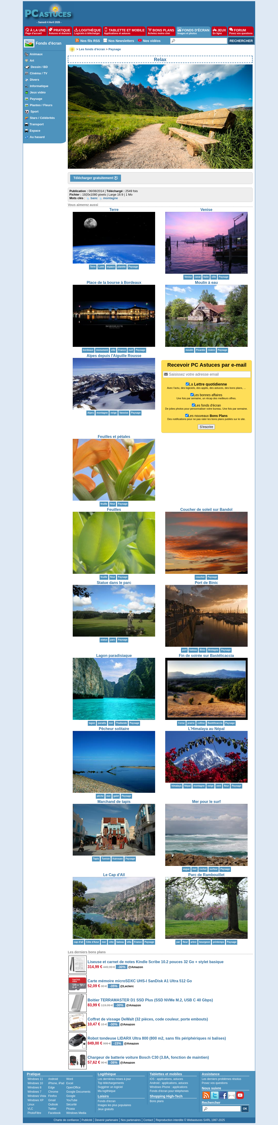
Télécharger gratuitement (95, 178)
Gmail (52, 1100)
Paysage (36, 99)
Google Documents (78, 1091)
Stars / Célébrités (42, 118)
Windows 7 (34, 1091)
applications (164, 1079)
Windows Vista (37, 1096)
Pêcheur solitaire (114, 729)
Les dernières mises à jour (114, 1079)
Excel (69, 1083)
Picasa (70, 1108)
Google (70, 1096)
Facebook (54, 1113)
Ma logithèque (106, 1091)
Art (32, 60)
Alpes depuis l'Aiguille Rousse (114, 356)
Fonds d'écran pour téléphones (169, 1091)
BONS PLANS (161, 31)
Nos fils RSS (90, 41)
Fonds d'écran (48, 43)
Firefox (52, 1096)
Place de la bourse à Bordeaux (114, 283)
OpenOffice (73, 1087)
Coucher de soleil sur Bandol (206, 510)
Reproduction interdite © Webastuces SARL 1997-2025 (190, 1120)
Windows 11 (35, 1079)
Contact (148, 1120)
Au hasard (37, 137)
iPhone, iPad (56, 1083)
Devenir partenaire (106, 1120)
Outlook (53, 1104)
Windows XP (36, 1100)
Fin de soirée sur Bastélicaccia (206, 656)
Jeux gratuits (106, 1109)
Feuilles (114, 510)
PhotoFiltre (34, 1113)
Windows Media (76, 1113)
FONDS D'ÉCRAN (193, 31)
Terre (114, 210)
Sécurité (71, 1104)
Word (69, 1079)
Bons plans (157, 1101)
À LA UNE (35, 31)
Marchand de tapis (113, 802)
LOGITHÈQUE (87, 31)
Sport (35, 111)
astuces (178, 1079)
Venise (206, 210)
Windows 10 (35, 1083)
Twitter (52, 1108)
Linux (31, 1104)
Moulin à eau (206, 283)
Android (53, 1079)
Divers (34, 79)
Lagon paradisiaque (114, 656)
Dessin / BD (39, 67)
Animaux (36, 54)
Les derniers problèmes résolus (221, 1079)
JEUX (219, 31)
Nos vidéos (152, 41)
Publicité (86, 1120)
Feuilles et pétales (114, 437)
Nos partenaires (131, 1120)
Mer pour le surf (206, 802)
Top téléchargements (111, 1083)
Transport (37, 124)
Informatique (39, 86)
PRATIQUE (60, 31)
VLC (30, 1108)
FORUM (241, 31)
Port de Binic (206, 583)
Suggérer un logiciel (110, 1087)
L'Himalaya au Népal (206, 729)
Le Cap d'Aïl (114, 875)
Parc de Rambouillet (206, 875)
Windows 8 (34, 1087)
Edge (51, 1087)
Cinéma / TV (38, 73)
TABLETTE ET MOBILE (124, 31)
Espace (35, 130)
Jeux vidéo (38, 92)
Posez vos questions (215, 1083)
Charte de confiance (66, 1120)
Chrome (53, 1091)
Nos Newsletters (121, 41)
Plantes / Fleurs (41, 105)
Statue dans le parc (114, 583)
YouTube (71, 1100)
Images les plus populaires (114, 1105)
